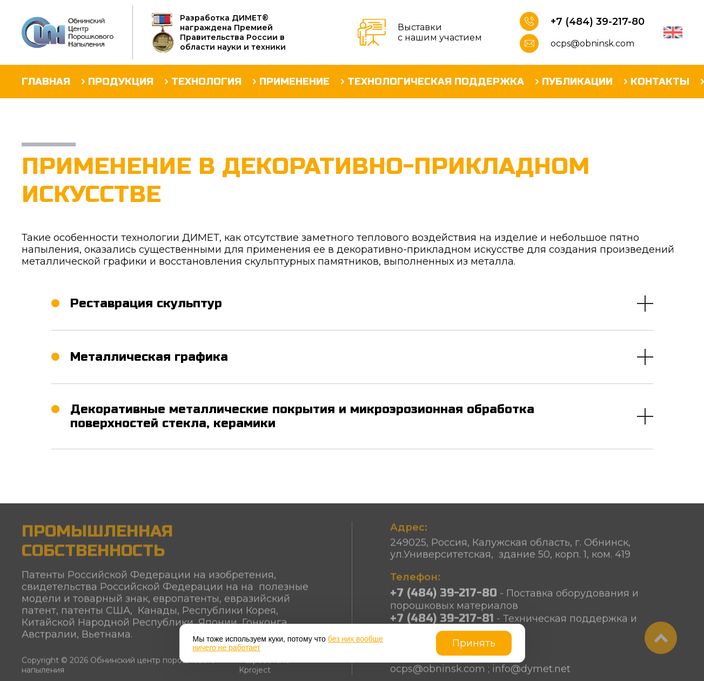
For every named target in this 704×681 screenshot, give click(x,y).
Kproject (255, 673)
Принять (473, 643)
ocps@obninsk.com (592, 43)
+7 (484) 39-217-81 (442, 622)
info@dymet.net (531, 672)
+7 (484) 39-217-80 (598, 22)
